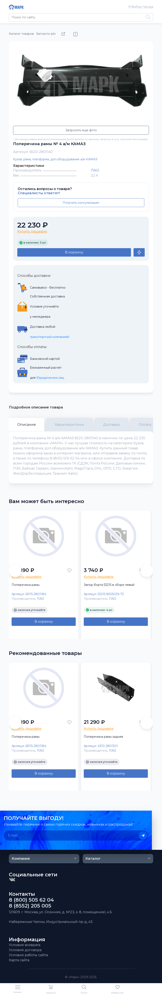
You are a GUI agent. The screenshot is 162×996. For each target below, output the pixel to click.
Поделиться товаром (64, 34)
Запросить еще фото (81, 130)
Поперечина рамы (25, 585)
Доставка (111, 425)
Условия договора (25, 950)
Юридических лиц (50, 378)
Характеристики (69, 425)
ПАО (95, 170)
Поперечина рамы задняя (103, 737)
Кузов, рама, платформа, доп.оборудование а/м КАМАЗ (55, 159)
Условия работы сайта (28, 955)
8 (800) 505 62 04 (31, 900)
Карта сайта (19, 960)
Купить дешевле (32, 231)
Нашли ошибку (75, 34)
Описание (26, 425)
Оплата (145, 425)
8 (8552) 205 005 (30, 906)
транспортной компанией (49, 337)
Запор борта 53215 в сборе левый (109, 585)
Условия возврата (24, 945)
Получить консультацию (81, 203)
